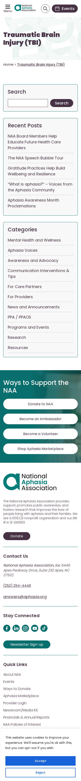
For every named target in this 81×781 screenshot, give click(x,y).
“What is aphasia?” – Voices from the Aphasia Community (40, 187)
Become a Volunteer (40, 433)
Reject (40, 772)
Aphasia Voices (23, 250)
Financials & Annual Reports (26, 717)
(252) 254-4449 (17, 585)
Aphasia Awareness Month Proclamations (33, 203)
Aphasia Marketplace (21, 695)
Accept (40, 761)
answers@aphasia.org (25, 596)
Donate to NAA (40, 404)
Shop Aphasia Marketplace (40, 448)
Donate (16, 536)
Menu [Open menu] (8, 11)
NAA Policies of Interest (22, 724)
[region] (40, 754)
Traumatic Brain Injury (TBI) (31, 38)
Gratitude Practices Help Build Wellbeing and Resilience (36, 171)
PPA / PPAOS (19, 317)
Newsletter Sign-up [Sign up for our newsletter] (26, 644)
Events (8, 681)
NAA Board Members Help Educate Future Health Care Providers (34, 141)
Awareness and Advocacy (33, 260)
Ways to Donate (17, 688)
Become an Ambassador (40, 418)
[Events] (65, 9)
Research (17, 337)
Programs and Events (28, 327)
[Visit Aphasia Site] (25, 9)
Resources (18, 347)
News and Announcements (34, 307)
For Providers (20, 296)
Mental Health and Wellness (34, 240)
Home (8, 64)
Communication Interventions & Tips (38, 273)
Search (17, 92)
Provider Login (15, 703)
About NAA (12, 674)
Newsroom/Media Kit (20, 710)
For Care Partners (25, 286)
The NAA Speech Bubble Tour (36, 158)
